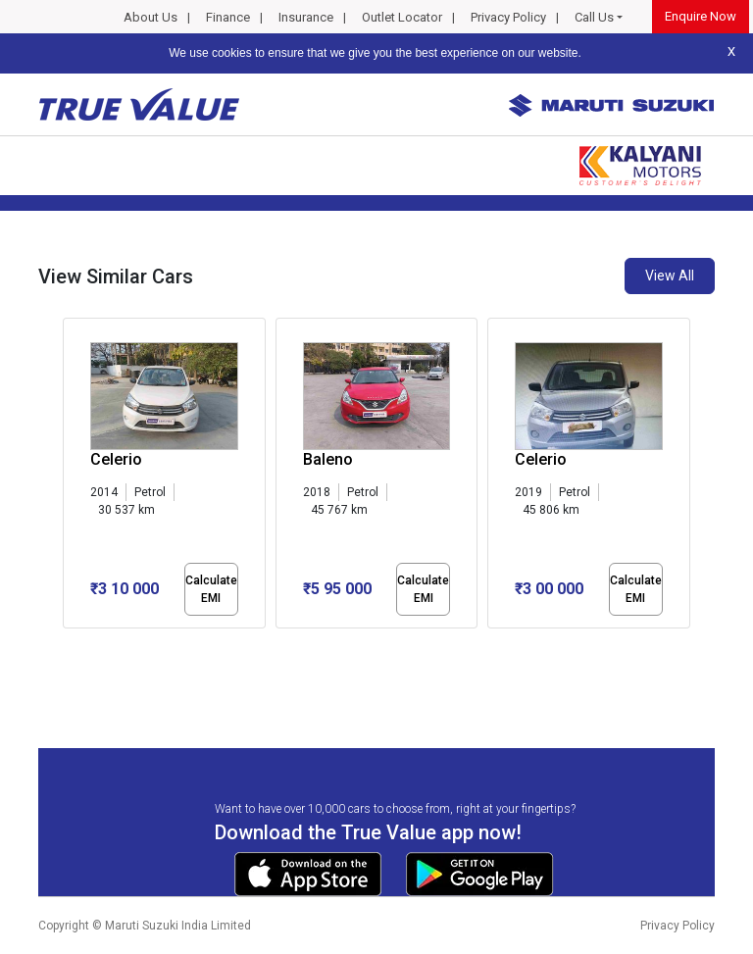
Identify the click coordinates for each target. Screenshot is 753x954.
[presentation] (73, 476)
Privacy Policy (508, 17)
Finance (228, 17)
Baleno (328, 459)
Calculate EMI (211, 589)
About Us (150, 17)
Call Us (594, 17)
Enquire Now (700, 16)
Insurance (305, 17)
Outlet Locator (402, 17)
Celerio (116, 459)
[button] (69, 645)
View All (669, 275)
